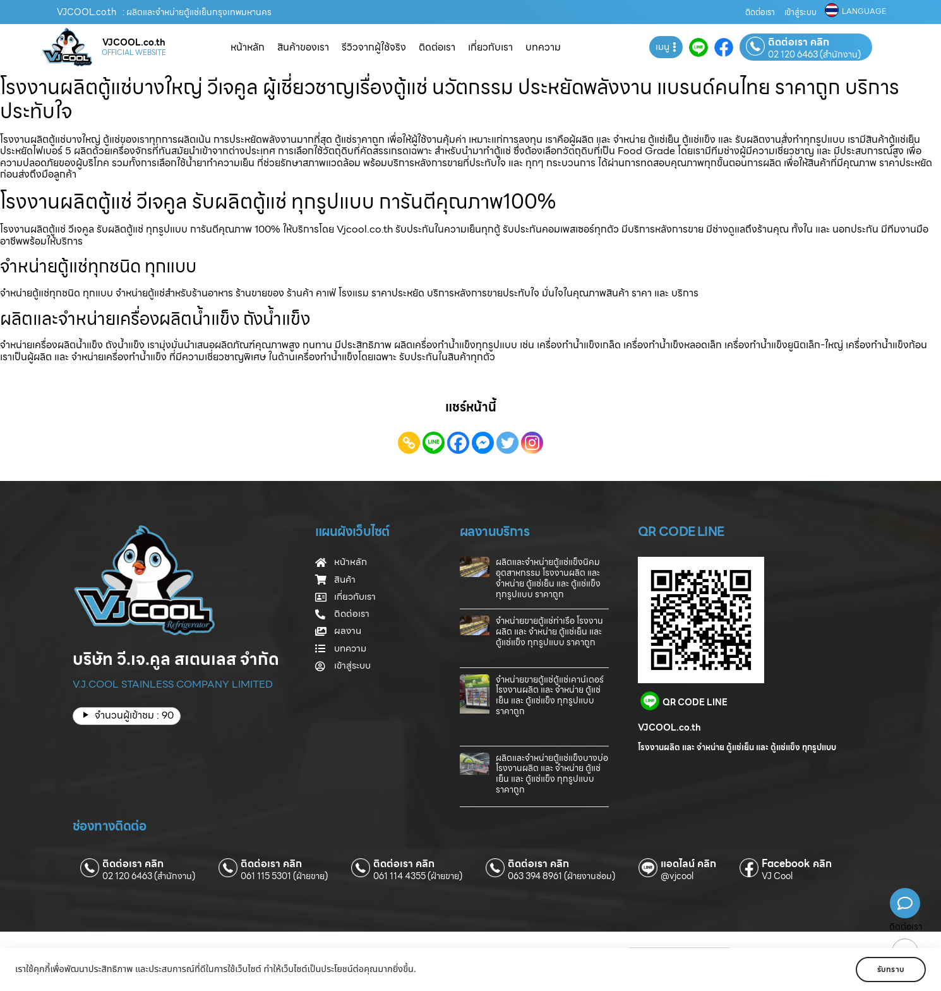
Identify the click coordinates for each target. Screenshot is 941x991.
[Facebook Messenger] (483, 443)
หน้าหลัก (248, 47)
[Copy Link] (409, 443)
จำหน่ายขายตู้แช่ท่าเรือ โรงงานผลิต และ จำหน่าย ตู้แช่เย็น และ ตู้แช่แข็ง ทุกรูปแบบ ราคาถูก (549, 631)
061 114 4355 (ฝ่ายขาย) (417, 876)
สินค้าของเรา (303, 47)
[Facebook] (458, 443)
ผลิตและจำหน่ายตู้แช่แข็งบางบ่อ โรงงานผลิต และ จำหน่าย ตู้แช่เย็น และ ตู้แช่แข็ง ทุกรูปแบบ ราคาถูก (552, 773)
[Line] (434, 443)
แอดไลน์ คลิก (688, 864)
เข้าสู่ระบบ (800, 12)
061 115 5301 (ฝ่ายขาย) (284, 876)
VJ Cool (777, 876)
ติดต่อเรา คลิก (798, 42)
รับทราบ (888, 969)
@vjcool (677, 876)
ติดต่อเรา (760, 12)
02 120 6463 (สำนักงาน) (814, 54)
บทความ (543, 47)
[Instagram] (532, 443)
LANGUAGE (864, 11)
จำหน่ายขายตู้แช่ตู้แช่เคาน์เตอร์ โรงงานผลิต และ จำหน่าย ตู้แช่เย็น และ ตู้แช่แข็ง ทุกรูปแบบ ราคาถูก (550, 695)
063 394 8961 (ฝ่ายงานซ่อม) (561, 876)
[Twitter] (507, 443)
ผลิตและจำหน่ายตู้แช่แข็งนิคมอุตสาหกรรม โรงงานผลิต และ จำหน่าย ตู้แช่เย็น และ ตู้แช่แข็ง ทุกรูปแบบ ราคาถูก (548, 577)
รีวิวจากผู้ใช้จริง (374, 47)
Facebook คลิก (797, 864)
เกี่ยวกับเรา (490, 47)
